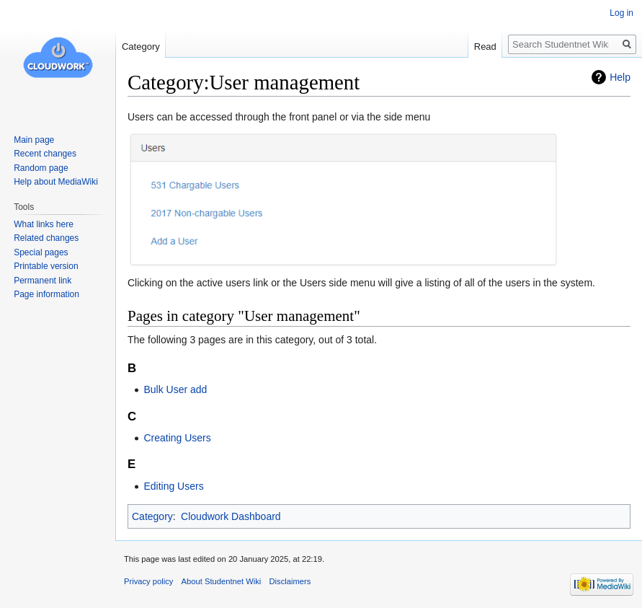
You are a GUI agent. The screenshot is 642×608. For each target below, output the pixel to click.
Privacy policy (148, 581)
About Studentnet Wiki (222, 581)
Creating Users (176, 438)
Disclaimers (290, 581)
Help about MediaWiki (56, 182)
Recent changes (45, 154)
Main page (34, 140)
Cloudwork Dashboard (231, 516)
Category (152, 516)
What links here (43, 224)
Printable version (46, 266)
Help (620, 77)
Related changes (46, 238)
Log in (621, 13)
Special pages (41, 252)
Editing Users (173, 486)
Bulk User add (175, 389)
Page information (46, 294)
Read (485, 46)
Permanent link (42, 281)
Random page (41, 168)
